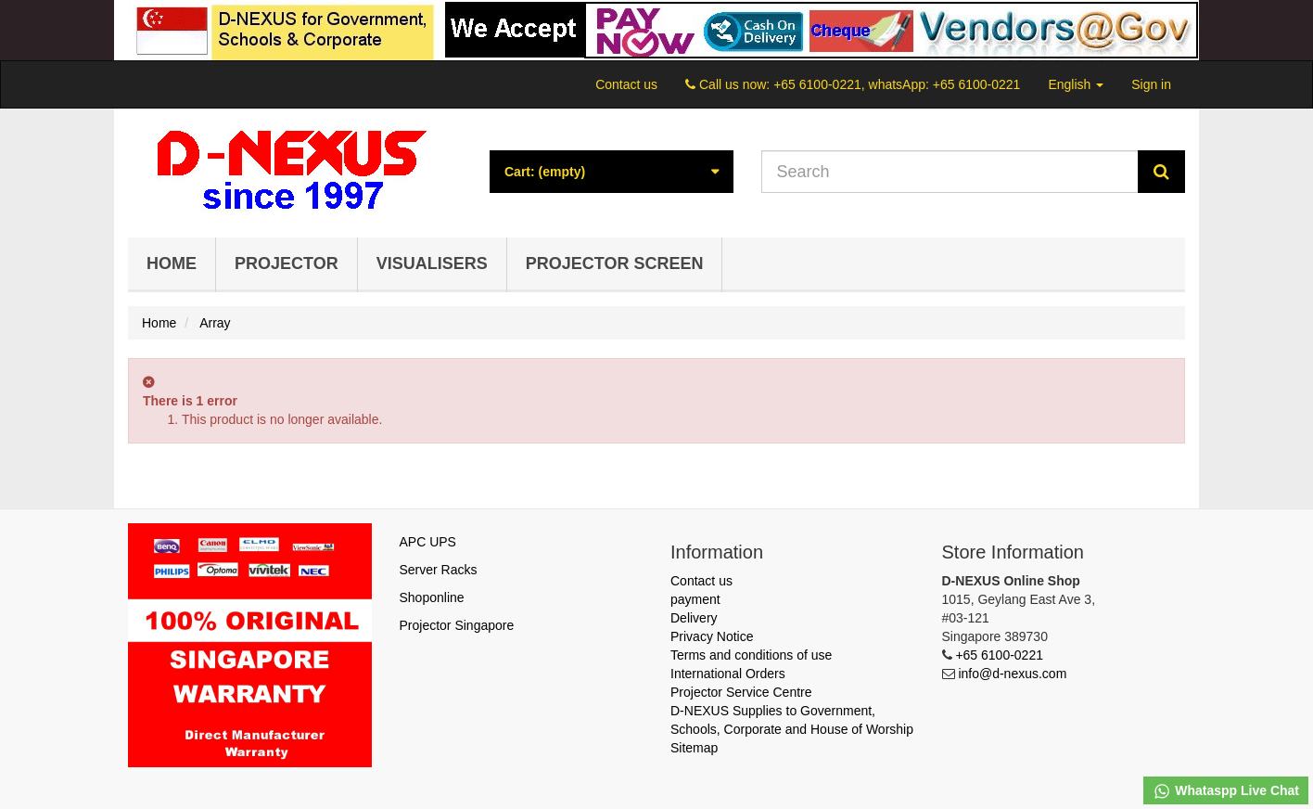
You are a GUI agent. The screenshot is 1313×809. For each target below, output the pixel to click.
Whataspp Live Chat (1226, 791)
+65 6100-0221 (999, 655)
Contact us (626, 84)
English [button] (1075, 84)
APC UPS (428, 541)
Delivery (694, 617)
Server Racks (439, 569)
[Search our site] (950, 171)
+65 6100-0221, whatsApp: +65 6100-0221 (896, 84)
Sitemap (694, 747)
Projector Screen (615, 263)
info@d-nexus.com (1012, 673)
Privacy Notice (711, 636)
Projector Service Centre (741, 692)
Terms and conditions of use (751, 655)
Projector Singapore (457, 625)
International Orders (727, 673)
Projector (286, 263)
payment (695, 599)
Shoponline (432, 597)
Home (172, 263)
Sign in (1151, 84)
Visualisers (432, 263)
